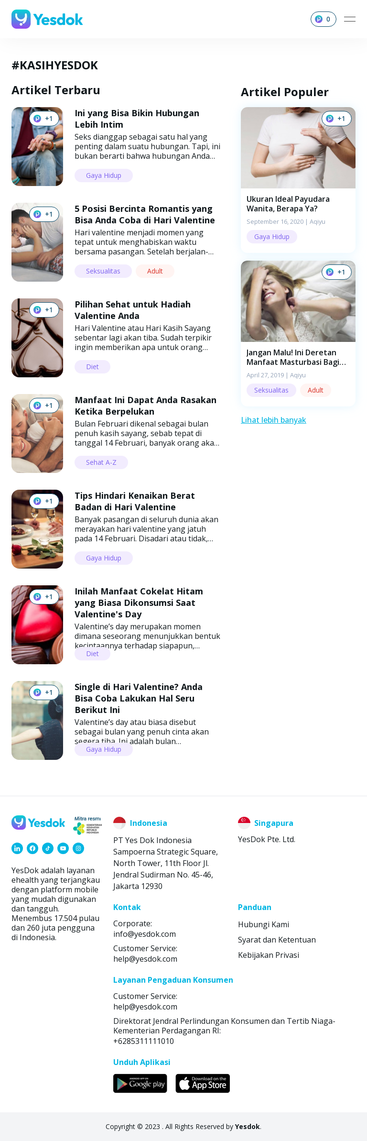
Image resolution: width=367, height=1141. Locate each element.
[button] (298, 180)
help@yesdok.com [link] (145, 959)
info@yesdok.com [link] (144, 934)
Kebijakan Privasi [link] (268, 955)
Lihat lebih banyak (273, 420)
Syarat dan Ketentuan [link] (277, 939)
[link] (17, 848)
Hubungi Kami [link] (263, 924)
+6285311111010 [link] (143, 1041)
